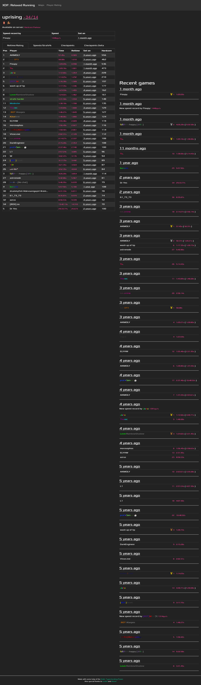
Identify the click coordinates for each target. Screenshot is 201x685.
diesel (114, 681)
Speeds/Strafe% (42, 45)
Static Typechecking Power (112, 679)
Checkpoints (67, 45)
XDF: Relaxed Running (18, 5)
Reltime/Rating (15, 45)
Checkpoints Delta (94, 45)
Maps (41, 5)
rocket (105, 681)
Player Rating (54, 5)
